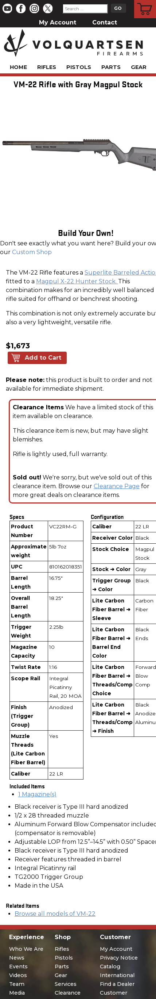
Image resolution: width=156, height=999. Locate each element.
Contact (104, 22)
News (16, 957)
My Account (57, 22)
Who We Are (26, 949)
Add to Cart (43, 357)
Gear (139, 67)
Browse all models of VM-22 (55, 913)
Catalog (110, 966)
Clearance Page (117, 486)
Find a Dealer (117, 984)
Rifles (46, 67)
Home (18, 67)
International (117, 975)
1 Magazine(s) (37, 794)
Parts (111, 67)
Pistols (78, 67)
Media (17, 993)
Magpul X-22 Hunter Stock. (77, 281)
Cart (145, 1)
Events (18, 966)
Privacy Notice (119, 957)
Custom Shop (32, 252)
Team (16, 984)
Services (66, 984)
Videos (18, 975)
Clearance (68, 993)
